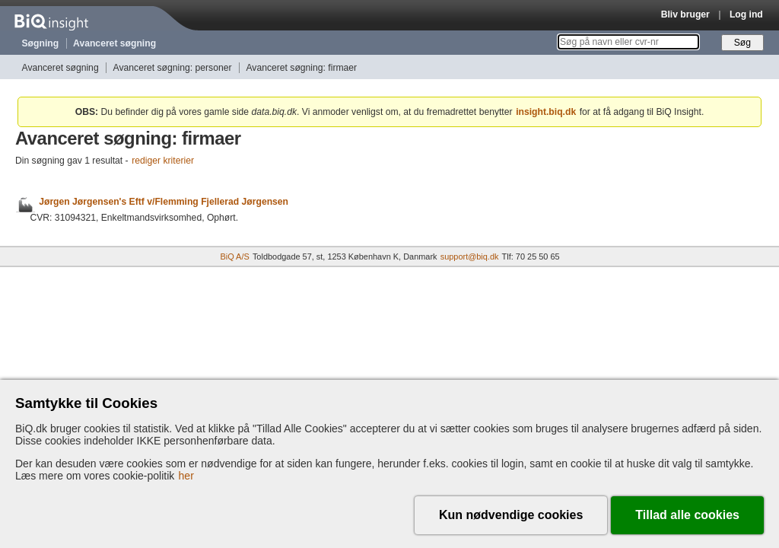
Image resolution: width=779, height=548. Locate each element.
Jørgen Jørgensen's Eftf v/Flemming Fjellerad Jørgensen (163, 202)
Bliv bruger (685, 14)
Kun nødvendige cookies (511, 514)
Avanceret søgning (114, 43)
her (186, 476)
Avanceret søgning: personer (172, 67)
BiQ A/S (234, 256)
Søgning (40, 43)
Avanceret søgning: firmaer (301, 67)
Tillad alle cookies (687, 514)
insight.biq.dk (546, 112)
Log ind (746, 14)
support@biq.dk (469, 256)
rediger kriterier (163, 160)
